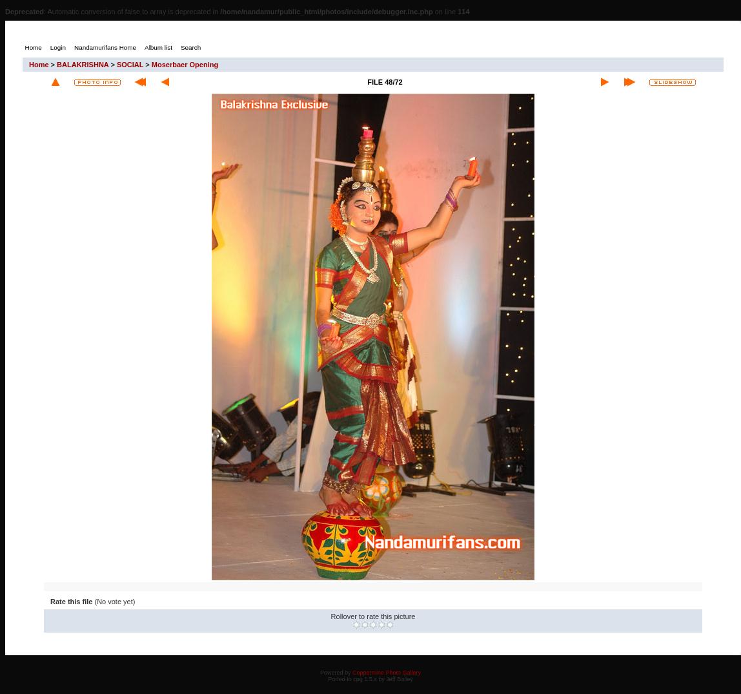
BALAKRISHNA (82, 64)
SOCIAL (130, 64)
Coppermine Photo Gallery (386, 672)
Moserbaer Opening (185, 64)
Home (39, 64)
